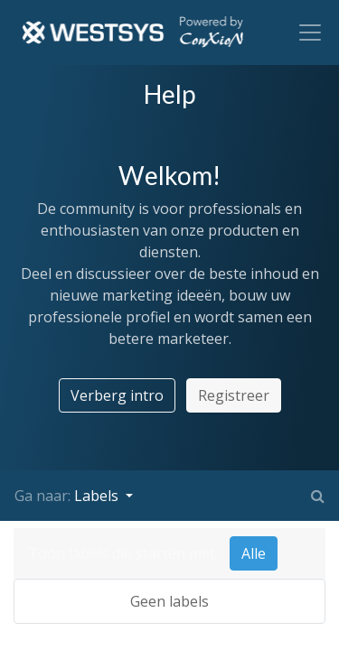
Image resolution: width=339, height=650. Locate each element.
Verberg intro (117, 395)
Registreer (233, 395)
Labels (98, 496)
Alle (253, 553)
